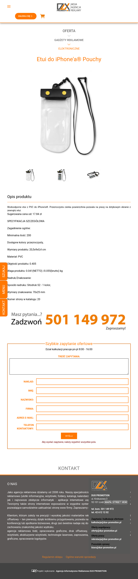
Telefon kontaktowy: (25, 427)
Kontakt (4, 307)
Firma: (30, 408)
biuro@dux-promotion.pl (103, 547)
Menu (4, 289)
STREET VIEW (120, 502)
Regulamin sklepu (52, 557)
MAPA (108, 502)
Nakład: (29, 381)
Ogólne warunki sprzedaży (81, 557)
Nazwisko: (27, 399)
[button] (9, 6)
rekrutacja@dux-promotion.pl (106, 539)
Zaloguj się (25, 16)
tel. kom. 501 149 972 (102, 509)
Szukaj (4, 271)
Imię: (31, 390)
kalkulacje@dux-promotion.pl (106, 522)
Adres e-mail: (25, 417)
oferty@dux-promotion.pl (104, 530)
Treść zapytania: (69, 356)
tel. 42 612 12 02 (100, 512)
